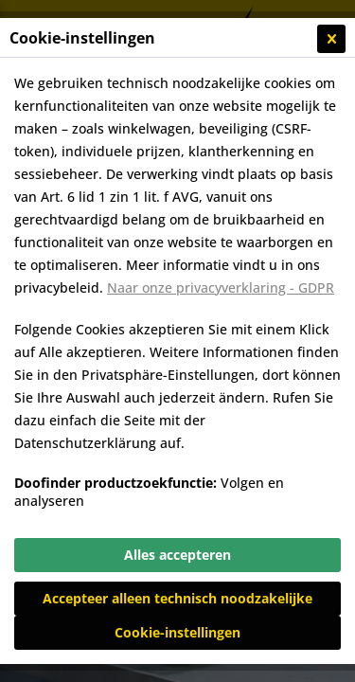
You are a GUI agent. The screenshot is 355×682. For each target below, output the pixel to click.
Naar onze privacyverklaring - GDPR (220, 287)
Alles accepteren (177, 555)
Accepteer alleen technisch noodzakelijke (177, 598)
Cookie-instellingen (177, 632)
